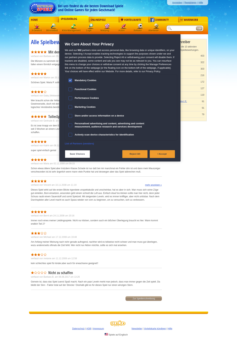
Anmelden (177, 2)
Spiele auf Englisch (116, 334)
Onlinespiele (98, 20)
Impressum (98, 328)
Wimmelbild (53, 27)
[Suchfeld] (181, 28)
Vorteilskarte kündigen (155, 328)
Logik (91, 27)
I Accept (162, 154)
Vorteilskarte (130, 20)
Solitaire (140, 27)
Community (159, 20)
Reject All (135, 154)
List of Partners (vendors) (79, 143)
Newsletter (137, 328)
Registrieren (190, 2)
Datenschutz (78, 328)
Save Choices (77, 154)
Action (123, 27)
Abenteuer (156, 27)
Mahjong (107, 27)
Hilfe (200, 2)
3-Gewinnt (37, 30)
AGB (88, 328)
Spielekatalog (69, 19)
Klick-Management (73, 27)
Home (34, 20)
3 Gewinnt (37, 27)
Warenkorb (189, 20)
